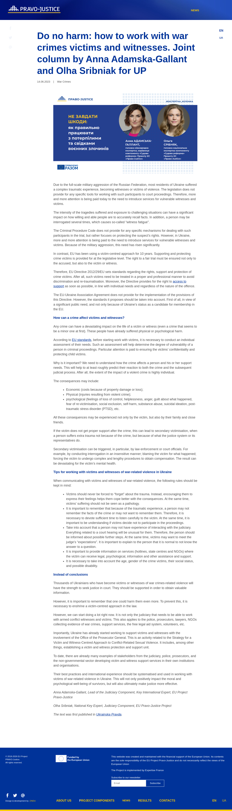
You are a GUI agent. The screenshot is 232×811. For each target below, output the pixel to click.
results (184, 10)
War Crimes (64, 81)
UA (221, 36)
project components (137, 10)
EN (221, 29)
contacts (206, 10)
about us (105, 10)
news (166, 10)
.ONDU (32, 801)
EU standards (81, 340)
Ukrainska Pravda (108, 714)
